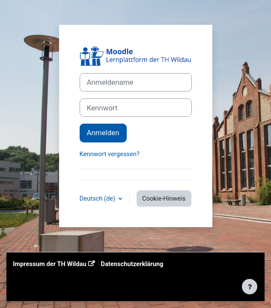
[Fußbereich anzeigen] (249, 286)
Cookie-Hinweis (164, 198)
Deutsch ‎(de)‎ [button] (98, 198)
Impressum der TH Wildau (49, 264)
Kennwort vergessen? (110, 154)
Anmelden (103, 132)
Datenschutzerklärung (132, 264)
